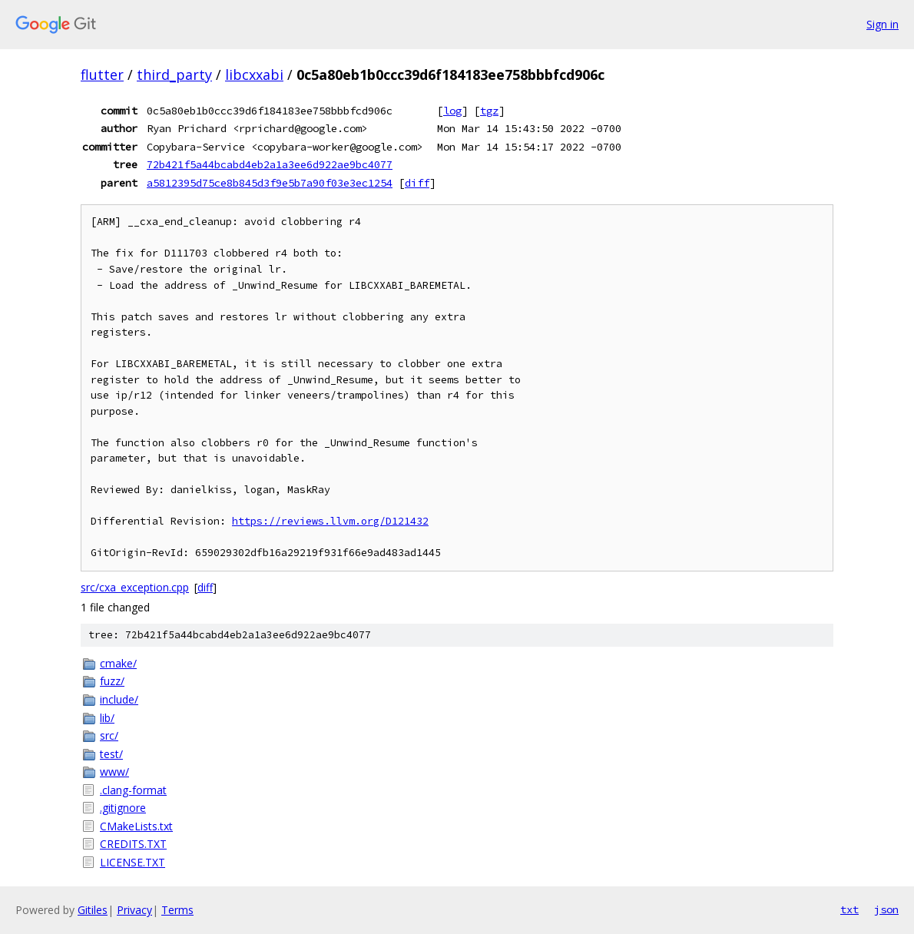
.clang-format (133, 790)
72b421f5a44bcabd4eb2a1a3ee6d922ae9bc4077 (269, 164)
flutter (102, 74)
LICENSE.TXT (132, 862)
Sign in (882, 24)
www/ (114, 771)
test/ (111, 754)
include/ (119, 699)
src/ (109, 735)
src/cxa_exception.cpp (135, 587)
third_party (174, 74)
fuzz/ (112, 681)
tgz (489, 111)
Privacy (134, 910)
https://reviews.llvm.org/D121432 (330, 521)
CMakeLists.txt (136, 826)
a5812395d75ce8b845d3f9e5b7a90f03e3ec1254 (269, 183)
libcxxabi (254, 74)
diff (417, 183)
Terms (177, 910)
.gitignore (123, 807)
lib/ (107, 717)
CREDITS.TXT (133, 843)
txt (849, 909)
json (886, 909)
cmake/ (118, 663)
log (452, 111)
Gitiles (93, 910)
